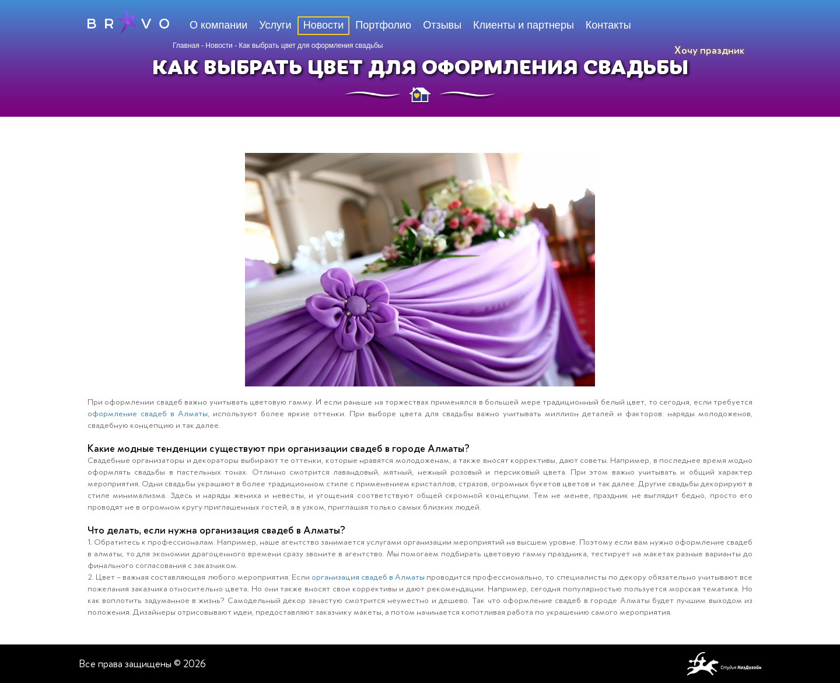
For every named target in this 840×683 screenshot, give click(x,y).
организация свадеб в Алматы (368, 577)
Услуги (275, 25)
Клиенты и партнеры (523, 25)
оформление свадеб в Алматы (148, 414)
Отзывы (442, 25)
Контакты (608, 25)
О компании (218, 25)
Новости (218, 45)
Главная (186, 45)
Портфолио (383, 25)
